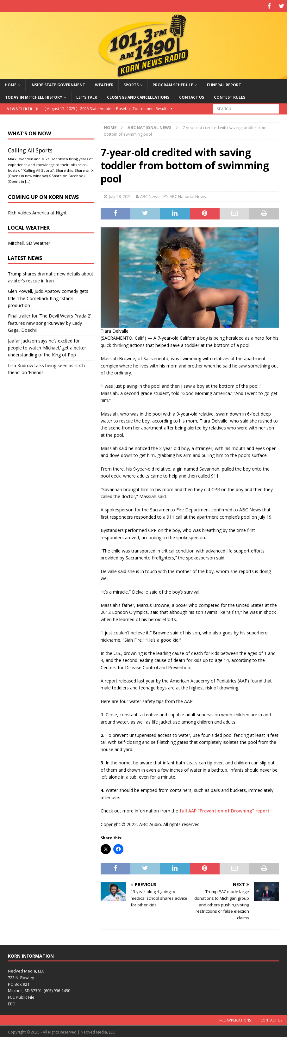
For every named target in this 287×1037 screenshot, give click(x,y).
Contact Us (191, 96)
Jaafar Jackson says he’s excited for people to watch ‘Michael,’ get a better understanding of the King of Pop (47, 346)
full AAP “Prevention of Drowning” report (224, 810)
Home (10, 83)
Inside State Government (57, 83)
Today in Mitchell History (33, 96)
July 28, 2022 (120, 195)
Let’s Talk (86, 96)
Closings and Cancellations (138, 96)
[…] (27, 180)
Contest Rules (229, 96)
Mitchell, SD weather (29, 242)
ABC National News (188, 195)
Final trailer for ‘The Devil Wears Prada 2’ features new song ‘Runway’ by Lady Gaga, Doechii (49, 322)
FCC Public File (21, 996)
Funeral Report (224, 83)
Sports (131, 83)
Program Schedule (173, 83)
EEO (12, 1002)
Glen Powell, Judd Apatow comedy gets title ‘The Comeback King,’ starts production (48, 297)
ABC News (149, 195)
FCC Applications (235, 1018)
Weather (104, 83)
